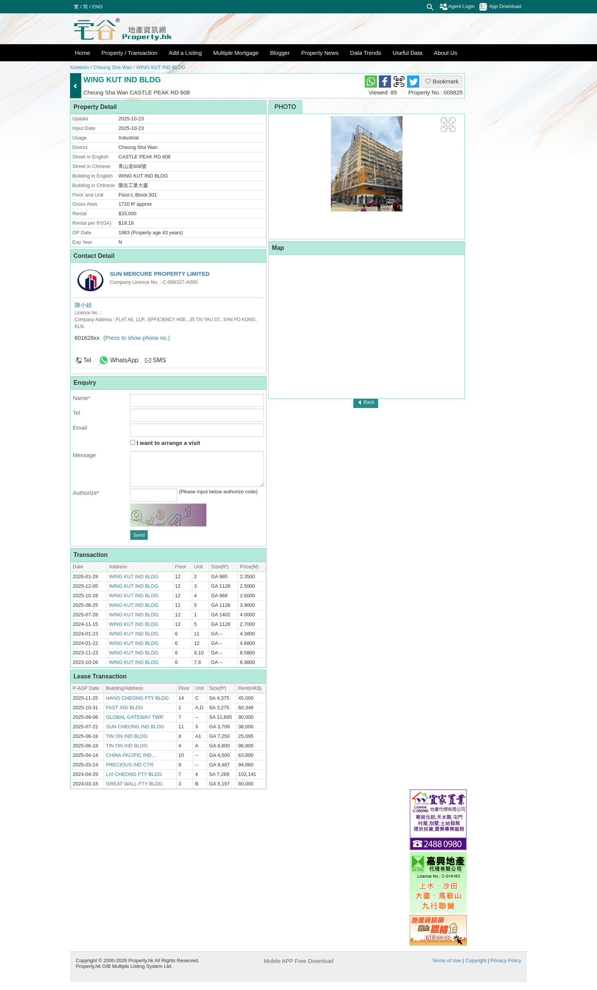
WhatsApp (124, 360)
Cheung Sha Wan (112, 67)
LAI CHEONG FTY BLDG (134, 774)
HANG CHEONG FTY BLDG (137, 698)
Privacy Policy (505, 960)
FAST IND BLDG (124, 707)
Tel (87, 360)
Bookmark (441, 81)
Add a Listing (185, 53)
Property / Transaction (130, 53)
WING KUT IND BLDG (161, 67)
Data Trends (365, 53)
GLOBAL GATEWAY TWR (134, 717)
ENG (97, 7)
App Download (500, 7)
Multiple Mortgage (236, 53)
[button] (448, 124)
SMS (159, 360)
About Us (445, 53)
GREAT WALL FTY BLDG (134, 784)
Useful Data (407, 53)
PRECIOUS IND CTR (129, 765)
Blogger (280, 53)
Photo (285, 107)
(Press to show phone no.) (136, 337)
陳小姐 (83, 305)
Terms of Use (446, 960)
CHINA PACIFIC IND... (131, 755)
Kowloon (79, 67)
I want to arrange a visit (165, 443)
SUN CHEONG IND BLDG (135, 726)
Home (82, 53)
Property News (319, 53)
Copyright (476, 960)
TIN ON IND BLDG (126, 736)
